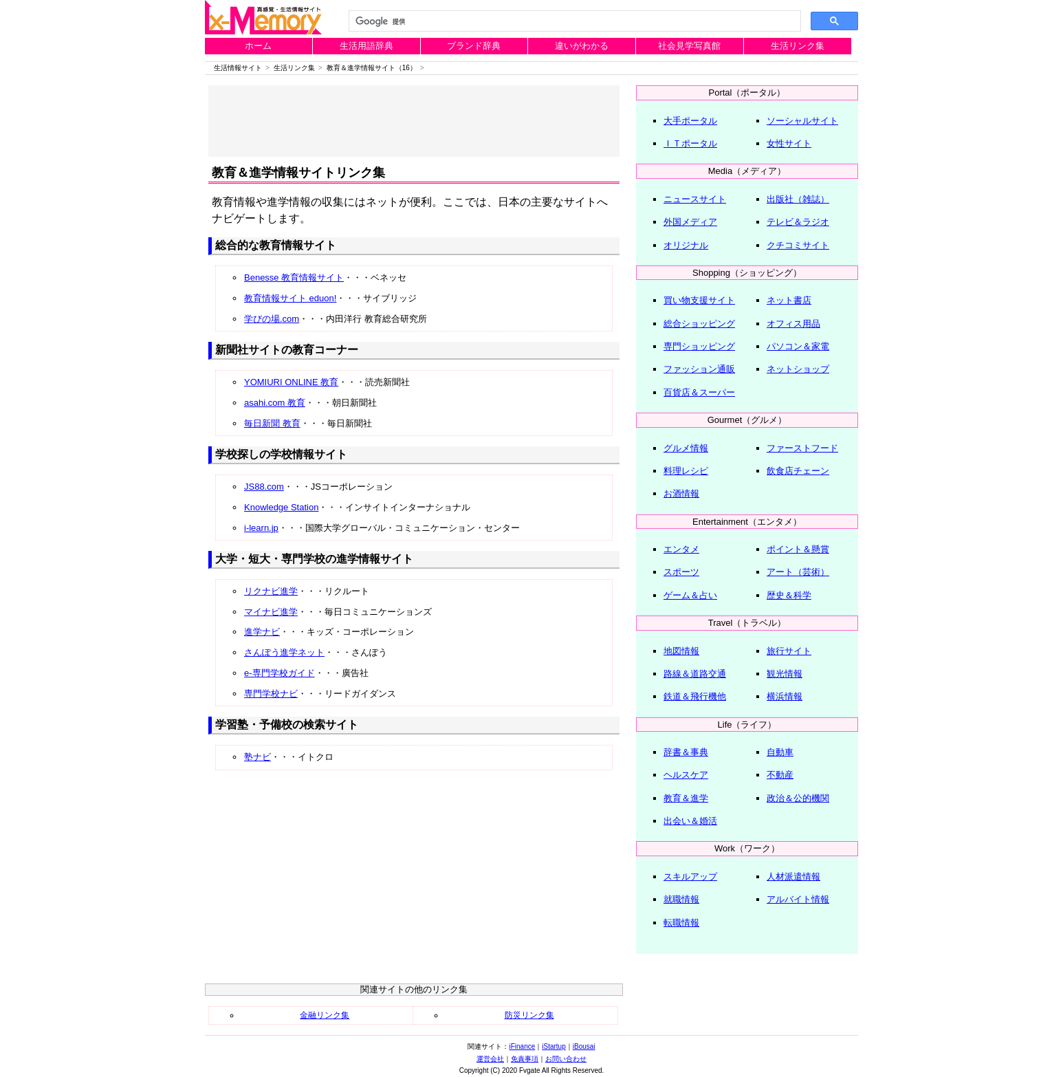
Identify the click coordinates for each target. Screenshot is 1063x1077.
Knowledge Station (281, 507)
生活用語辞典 (366, 46)
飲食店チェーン (798, 471)
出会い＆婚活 (690, 821)
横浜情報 (784, 696)
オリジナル (686, 245)
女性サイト (789, 143)
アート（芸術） (798, 572)
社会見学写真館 (689, 46)
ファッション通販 (699, 369)
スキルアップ (690, 876)
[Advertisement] (414, 121)
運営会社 (490, 1059)
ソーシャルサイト (802, 121)
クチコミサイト (798, 245)
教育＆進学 (686, 798)
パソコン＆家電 (798, 346)
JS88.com (264, 486)
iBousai (584, 1046)
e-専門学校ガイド (279, 673)
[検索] (573, 21)
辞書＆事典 (686, 752)
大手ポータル (690, 121)
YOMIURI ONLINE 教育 (291, 382)
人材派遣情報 (793, 876)
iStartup (553, 1046)
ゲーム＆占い (690, 595)
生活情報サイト (238, 68)
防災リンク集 (529, 1015)
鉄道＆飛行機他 (695, 696)
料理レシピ (686, 471)
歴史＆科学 (789, 595)
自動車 (780, 752)
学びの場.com (271, 319)
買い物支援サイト (699, 300)
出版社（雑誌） (798, 199)
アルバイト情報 (798, 899)
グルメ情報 (686, 448)
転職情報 (681, 922)
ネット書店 (789, 300)
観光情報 (784, 673)
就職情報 (681, 899)
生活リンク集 (797, 46)
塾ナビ (257, 757)
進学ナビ (262, 632)
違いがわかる (582, 46)
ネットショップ (798, 369)
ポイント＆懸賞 (798, 549)
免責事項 (524, 1059)
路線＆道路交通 (695, 673)
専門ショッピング (699, 346)
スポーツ (681, 572)
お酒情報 (681, 493)
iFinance (522, 1046)
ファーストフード (802, 448)
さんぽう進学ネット (284, 652)
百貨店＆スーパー (699, 392)
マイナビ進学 (271, 612)
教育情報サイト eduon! (290, 298)
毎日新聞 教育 (272, 423)
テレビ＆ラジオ (798, 222)
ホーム (258, 46)
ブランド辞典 (474, 46)
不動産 (780, 775)
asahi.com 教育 (274, 403)
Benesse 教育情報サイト (294, 277)
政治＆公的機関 (798, 798)
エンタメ (681, 549)
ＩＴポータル (690, 143)
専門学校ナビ (271, 693)
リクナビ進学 (271, 591)
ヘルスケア (686, 775)
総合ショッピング (699, 323)
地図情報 (681, 651)
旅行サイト (789, 651)
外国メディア (690, 222)
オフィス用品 (793, 323)
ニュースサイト (695, 199)
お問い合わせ (566, 1059)
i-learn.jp (261, 528)
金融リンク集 (324, 1015)
